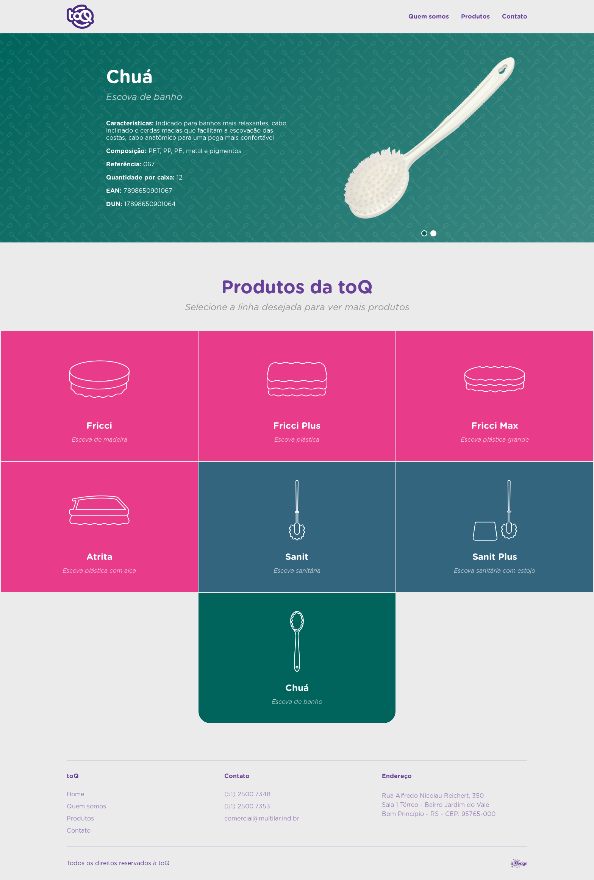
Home (75, 794)
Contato (514, 17)
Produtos (475, 17)
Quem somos (428, 17)
